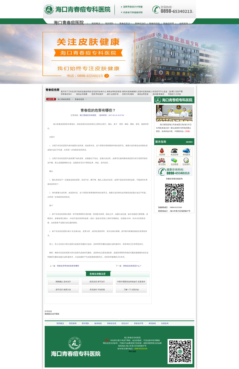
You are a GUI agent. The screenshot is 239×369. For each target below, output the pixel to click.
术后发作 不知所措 (97, 289)
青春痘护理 (168, 23)
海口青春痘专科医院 (132, 338)
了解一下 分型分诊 (131, 289)
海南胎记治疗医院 (52, 314)
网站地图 (132, 351)
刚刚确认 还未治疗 (63, 282)
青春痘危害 (52, 89)
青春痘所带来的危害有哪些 (68, 266)
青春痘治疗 (140, 23)
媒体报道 (98, 323)
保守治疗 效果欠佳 (63, 289)
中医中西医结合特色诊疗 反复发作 (131, 282)
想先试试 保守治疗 (97, 282)
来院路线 (152, 323)
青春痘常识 (124, 23)
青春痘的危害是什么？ (132, 266)
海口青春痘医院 (64, 99)
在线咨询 (183, 23)
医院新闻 (73, 323)
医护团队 (109, 23)
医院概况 (96, 23)
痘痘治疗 (125, 323)
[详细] (187, 131)
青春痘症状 (154, 23)
